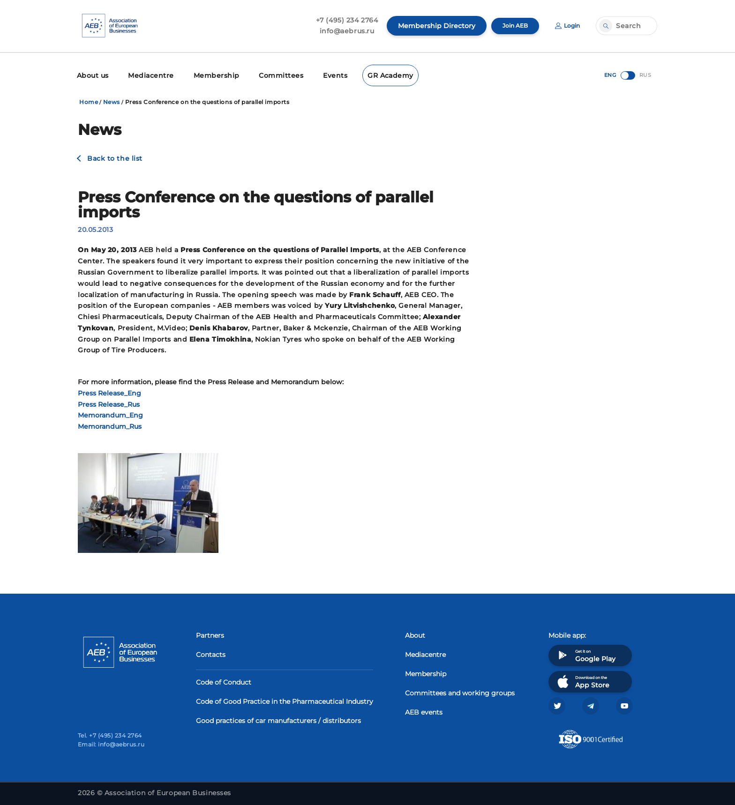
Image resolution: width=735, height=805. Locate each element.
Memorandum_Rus (110, 424)
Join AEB (510, 26)
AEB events (423, 710)
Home (88, 99)
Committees (265, 73)
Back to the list (114, 155)
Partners (210, 633)
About (415, 633)
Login (566, 26)
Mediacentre (146, 73)
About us (91, 73)
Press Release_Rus (109, 401)
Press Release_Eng (109, 390)
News (111, 99)
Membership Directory (428, 26)
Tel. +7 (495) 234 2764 (110, 735)
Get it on (585, 653)
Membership (205, 73)
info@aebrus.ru (339, 31)
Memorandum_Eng (110, 413)
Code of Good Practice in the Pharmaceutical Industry (284, 699)
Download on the (582, 679)
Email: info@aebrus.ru (111, 744)
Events (315, 73)
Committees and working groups (460, 690)
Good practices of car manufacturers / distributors (278, 718)
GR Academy (367, 73)
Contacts (210, 652)
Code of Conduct (223, 680)
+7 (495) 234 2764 (339, 20)
